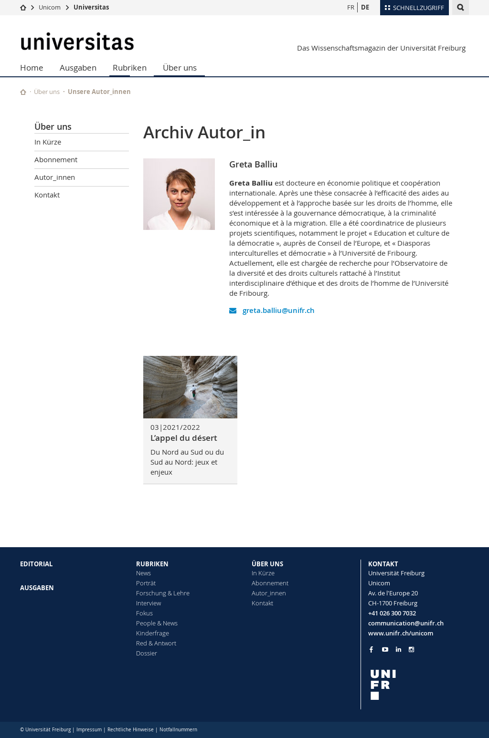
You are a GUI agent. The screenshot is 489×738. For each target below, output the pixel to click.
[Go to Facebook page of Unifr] (371, 649)
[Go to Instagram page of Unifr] (411, 649)
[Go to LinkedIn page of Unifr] (398, 649)
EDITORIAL (36, 564)
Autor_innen (54, 177)
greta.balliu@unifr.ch (272, 310)
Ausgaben (78, 67)
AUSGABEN (37, 587)
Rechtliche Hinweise (130, 730)
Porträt (146, 583)
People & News (157, 623)
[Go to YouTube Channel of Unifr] (385, 649)
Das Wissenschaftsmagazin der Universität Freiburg (381, 47)
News (143, 573)
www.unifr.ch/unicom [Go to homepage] (400, 633)
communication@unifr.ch (406, 623)
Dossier (146, 653)
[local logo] (418, 685)
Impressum (89, 730)
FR (350, 7)
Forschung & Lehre (163, 593)
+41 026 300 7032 (392, 613)
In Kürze (47, 141)
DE (365, 7)
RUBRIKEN (152, 564)
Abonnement (55, 159)
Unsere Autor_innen (99, 91)
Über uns (180, 67)
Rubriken (130, 67)
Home (31, 67)
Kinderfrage (152, 633)
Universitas (91, 7)
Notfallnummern (178, 730)
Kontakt (47, 194)
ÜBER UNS (267, 564)
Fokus (144, 613)
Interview (148, 603)
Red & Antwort (156, 643)
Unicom (50, 7)
